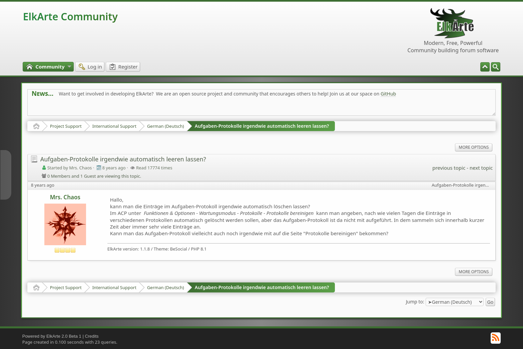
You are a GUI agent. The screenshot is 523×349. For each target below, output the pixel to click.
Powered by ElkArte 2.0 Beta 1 (51, 336)
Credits (91, 336)
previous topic (448, 167)
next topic (481, 167)
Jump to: (415, 301)
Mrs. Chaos (65, 197)
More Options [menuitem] (474, 147)
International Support (114, 126)
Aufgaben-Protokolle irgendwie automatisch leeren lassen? (262, 126)
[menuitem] (495, 67)
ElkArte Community (70, 16)
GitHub (388, 93)
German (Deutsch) (165, 126)
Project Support (66, 126)
